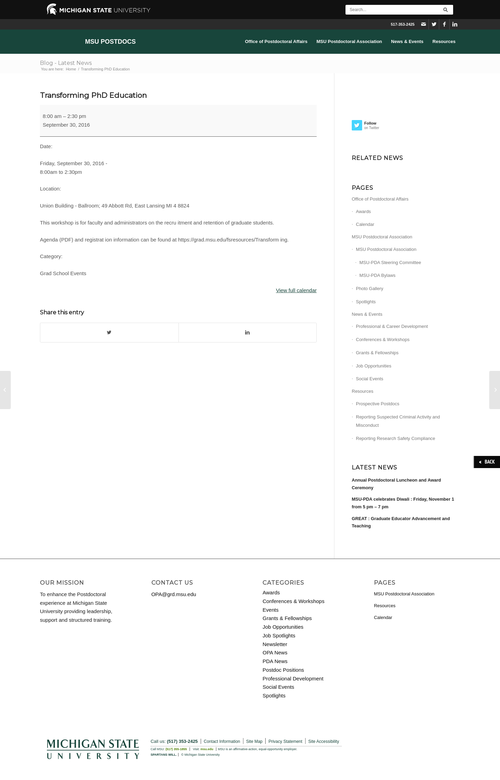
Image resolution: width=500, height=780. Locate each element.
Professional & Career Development (392, 326)
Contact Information (222, 741)
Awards (363, 211)
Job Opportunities (373, 365)
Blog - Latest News (66, 63)
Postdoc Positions (283, 670)
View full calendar (296, 290)
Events (270, 610)
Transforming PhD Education (93, 95)
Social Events (369, 378)
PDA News (275, 661)
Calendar (365, 224)
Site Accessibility (323, 741)
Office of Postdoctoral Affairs (380, 199)
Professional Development (292, 678)
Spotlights (366, 301)
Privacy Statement (285, 741)
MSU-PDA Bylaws (377, 275)
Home (71, 69)
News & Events (367, 314)
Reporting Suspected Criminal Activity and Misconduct (398, 421)
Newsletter (274, 644)
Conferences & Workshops (382, 339)
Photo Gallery (369, 288)
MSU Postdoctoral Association (382, 236)
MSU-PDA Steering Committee (390, 262)
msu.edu (206, 749)
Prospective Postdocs (377, 403)
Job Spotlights (278, 635)
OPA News (274, 652)
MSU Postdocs (110, 41)
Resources (362, 391)
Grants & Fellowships (377, 352)
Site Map (254, 741)
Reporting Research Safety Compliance (395, 438)
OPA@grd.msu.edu (173, 594)
